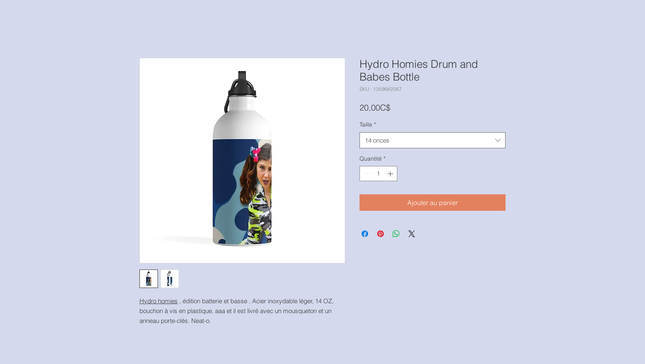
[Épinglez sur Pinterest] (380, 234)
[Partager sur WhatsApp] (396, 234)
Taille (368, 124)
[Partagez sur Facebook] (365, 234)
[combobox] (433, 140)
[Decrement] (366, 173)
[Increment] (391, 173)
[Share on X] (412, 234)
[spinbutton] (378, 173)
